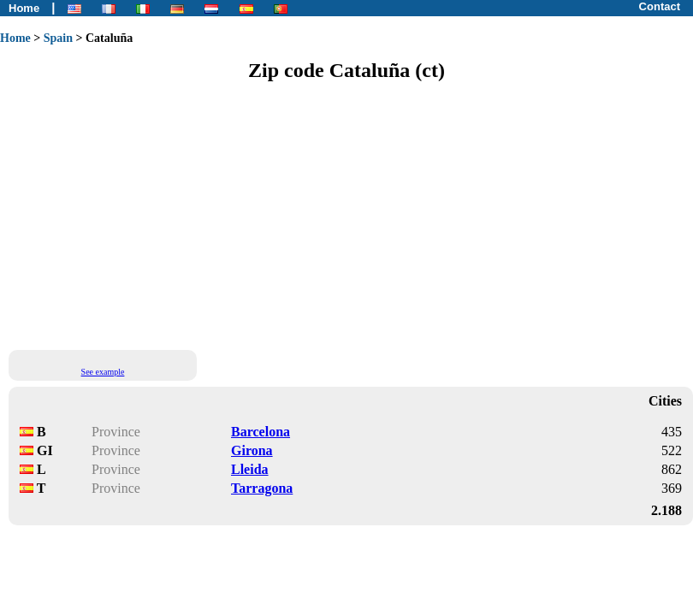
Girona (252, 450)
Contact (659, 6)
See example (103, 371)
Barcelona (260, 431)
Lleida (250, 469)
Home (24, 8)
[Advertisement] (255, 215)
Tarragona (262, 488)
